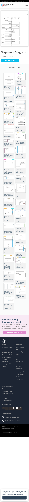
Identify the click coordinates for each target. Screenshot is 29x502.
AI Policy (4, 388)
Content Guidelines (7, 393)
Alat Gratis (19, 364)
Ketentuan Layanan (7, 386)
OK (14, 497)
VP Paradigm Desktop (18, 1)
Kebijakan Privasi (7, 391)
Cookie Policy (19, 494)
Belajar (18, 356)
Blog (17, 359)
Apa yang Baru (20, 374)
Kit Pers (18, 376)
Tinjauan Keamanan (7, 396)
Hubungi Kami (19, 379)
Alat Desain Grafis (7, 355)
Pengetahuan (19, 361)
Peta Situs (18, 366)
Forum (17, 354)
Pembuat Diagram (7, 352)
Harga (4, 366)
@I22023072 (10, 56)
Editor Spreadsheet (7, 364)
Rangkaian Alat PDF (7, 347)
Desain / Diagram (20, 352)
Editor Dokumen (6, 357)
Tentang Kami (20, 372)
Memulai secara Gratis (14, 332)
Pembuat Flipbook (7, 350)
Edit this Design (10, 60)
